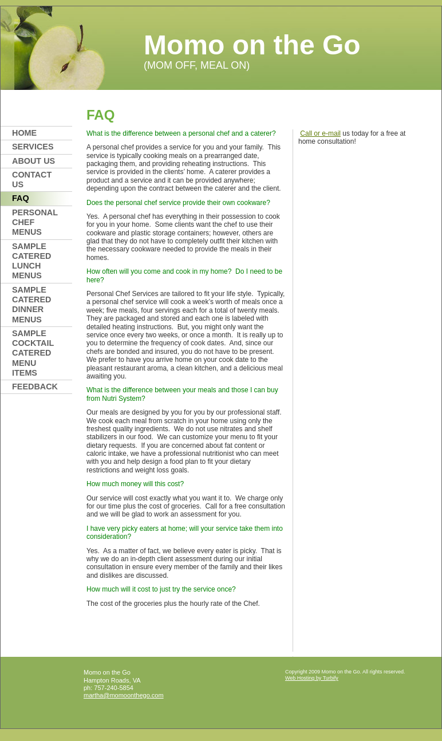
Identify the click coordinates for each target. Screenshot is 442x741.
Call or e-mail (320, 133)
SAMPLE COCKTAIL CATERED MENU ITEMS (33, 353)
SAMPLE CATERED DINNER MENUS (32, 304)
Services (33, 146)
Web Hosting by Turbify (311, 678)
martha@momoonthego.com (124, 695)
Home (24, 132)
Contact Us (32, 179)
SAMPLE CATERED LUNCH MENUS (32, 261)
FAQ (20, 198)
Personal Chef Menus (35, 222)
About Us (33, 160)
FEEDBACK (35, 386)
